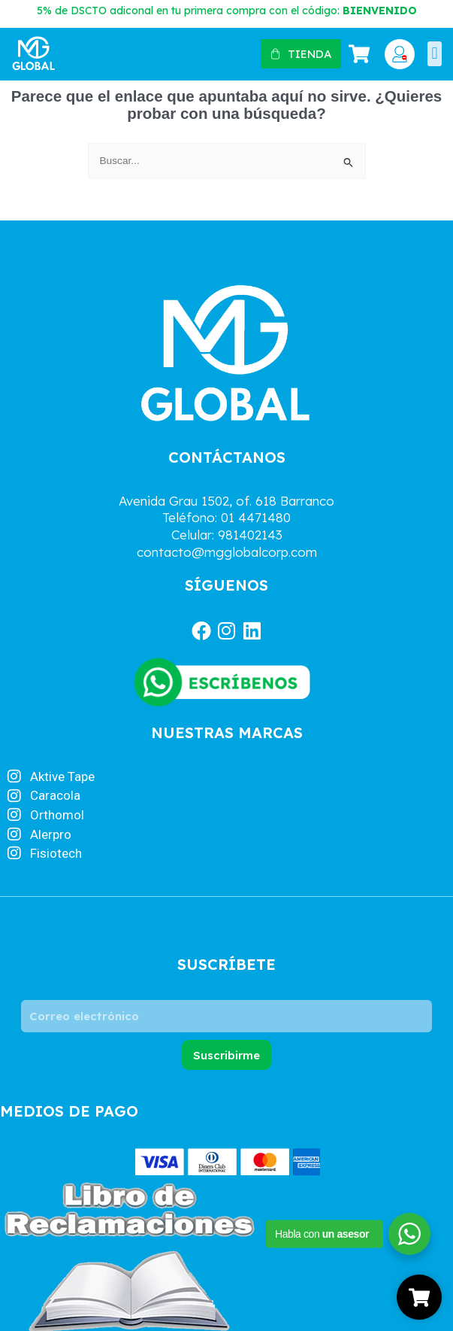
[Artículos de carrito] (362, 53)
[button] (434, 53)
